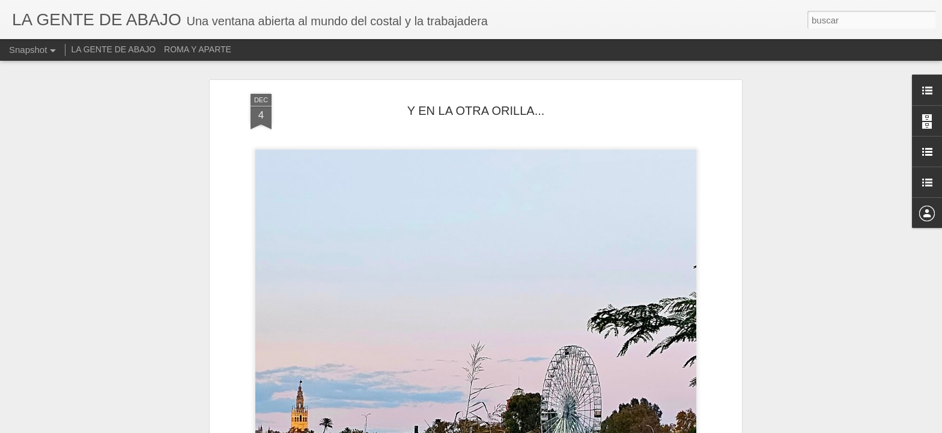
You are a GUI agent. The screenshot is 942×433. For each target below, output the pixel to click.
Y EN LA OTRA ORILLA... (476, 110)
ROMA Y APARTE (197, 49)
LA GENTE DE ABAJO (113, 49)
